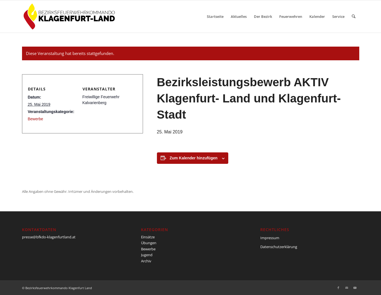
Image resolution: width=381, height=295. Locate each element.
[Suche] (353, 16)
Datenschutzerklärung (278, 246)
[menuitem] (215, 16)
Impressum (269, 237)
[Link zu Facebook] (338, 288)
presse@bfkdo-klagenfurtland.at (49, 236)
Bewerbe (35, 119)
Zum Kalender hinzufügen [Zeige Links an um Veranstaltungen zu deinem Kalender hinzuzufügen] (193, 158)
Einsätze (148, 236)
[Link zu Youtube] (355, 288)
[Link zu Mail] (347, 288)
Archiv (146, 260)
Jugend (146, 254)
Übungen (148, 242)
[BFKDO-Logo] (70, 16)
